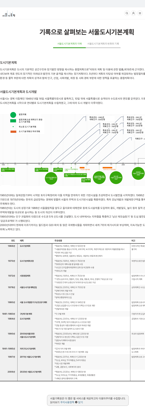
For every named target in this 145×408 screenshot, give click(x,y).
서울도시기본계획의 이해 (69, 43)
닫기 (80, 402)
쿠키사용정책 (67, 402)
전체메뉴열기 (140, 13)
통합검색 (127, 13)
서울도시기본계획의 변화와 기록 (103, 43)
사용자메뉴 (133, 13)
